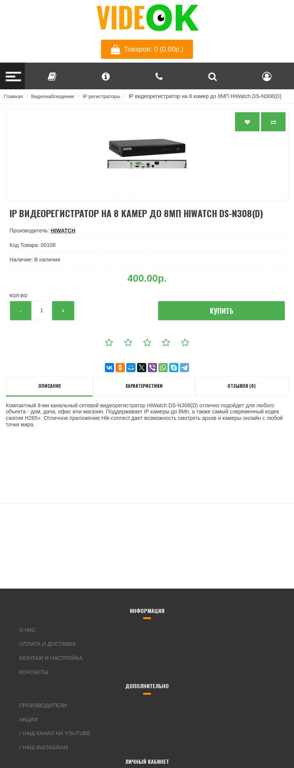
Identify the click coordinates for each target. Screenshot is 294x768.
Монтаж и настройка (51, 658)
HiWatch (63, 230)
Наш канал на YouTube (55, 733)
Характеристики (144, 385)
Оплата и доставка (47, 644)
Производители (43, 705)
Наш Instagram (43, 747)
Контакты (33, 672)
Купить (222, 311)
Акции (28, 719)
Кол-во (18, 295)
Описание (49, 385)
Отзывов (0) (241, 385)
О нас (27, 630)
